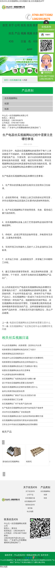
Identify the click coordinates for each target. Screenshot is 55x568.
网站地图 (3, 567)
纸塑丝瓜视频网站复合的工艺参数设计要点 (20, 366)
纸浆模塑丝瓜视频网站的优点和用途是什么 (20, 362)
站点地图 (30, 511)
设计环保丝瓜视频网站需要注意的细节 (18, 383)
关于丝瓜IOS (11, 33)
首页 (5, 25)
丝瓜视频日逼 (23, 33)
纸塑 (7, 103)
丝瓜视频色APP (30, 501)
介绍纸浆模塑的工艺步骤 (12, 399)
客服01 (45, 35)
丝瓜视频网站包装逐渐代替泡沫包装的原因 (20, 420)
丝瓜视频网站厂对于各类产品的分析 (17, 404)
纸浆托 (29, 461)
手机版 (40, 557)
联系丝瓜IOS (35, 33)
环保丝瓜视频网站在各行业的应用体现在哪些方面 (22, 416)
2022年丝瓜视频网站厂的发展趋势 (16, 412)
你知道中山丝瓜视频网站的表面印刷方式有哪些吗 (22, 358)
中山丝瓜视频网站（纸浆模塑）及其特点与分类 (21, 345)
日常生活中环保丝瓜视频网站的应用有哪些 (20, 424)
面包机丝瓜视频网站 (11, 461)
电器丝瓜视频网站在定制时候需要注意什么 (30, 322)
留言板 (30, 508)
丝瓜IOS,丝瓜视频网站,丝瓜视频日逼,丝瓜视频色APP (22, 1)
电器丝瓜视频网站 (23, 151)
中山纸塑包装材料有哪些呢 (13, 374)
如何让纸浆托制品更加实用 (13, 391)
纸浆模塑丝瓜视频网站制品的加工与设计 (19, 349)
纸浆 (7, 109)
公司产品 (30, 495)
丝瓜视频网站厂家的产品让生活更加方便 (19, 395)
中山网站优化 (17, 557)
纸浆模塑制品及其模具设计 (13, 354)
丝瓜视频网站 (11, 98)
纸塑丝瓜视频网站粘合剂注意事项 (16, 370)
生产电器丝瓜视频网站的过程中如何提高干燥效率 (22, 408)
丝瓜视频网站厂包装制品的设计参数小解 (19, 379)
